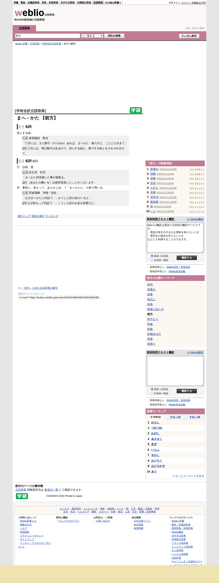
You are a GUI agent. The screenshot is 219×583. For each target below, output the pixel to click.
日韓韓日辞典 (84, 2)
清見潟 (154, 197)
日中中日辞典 (67, 2)
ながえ (154, 187)
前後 (150, 304)
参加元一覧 (51, 489)
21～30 (194, 416)
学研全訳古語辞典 (51, 44)
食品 (120, 511)
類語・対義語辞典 (30, 2)
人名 (127, 511)
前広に (151, 299)
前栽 (150, 329)
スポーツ (103, 511)
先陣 (153, 192)
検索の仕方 (26, 524)
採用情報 (138, 528)
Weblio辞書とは (28, 521)
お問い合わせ (103, 521)
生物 (113, 511)
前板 (150, 324)
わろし (155, 422)
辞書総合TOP (199, 2)
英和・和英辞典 (50, 2)
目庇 (153, 183)
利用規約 (24, 532)
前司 (150, 284)
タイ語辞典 (177, 550)
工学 (133, 508)
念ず (154, 444)
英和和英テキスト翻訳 (160, 219)
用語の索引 (38, 216)
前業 (150, 338)
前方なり (152, 319)
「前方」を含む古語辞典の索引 (40, 287)
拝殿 (153, 173)
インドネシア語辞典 (182, 546)
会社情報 (138, 524)
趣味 (94, 511)
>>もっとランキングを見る (188, 475)
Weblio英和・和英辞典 (178, 267)
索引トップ (24, 216)
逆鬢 (153, 178)
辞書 (16, 2)
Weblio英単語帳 (177, 271)
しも (153, 211)
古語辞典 (98, 2)
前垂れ (154, 169)
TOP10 (155, 417)
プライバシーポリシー (32, 535)
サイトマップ (27, 539)
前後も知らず (155, 309)
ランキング (51, 216)
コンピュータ (90, 508)
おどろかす (158, 466)
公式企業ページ (142, 521)
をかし (155, 455)
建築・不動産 (145, 508)
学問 (157, 508)
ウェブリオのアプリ (68, 521)
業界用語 (76, 508)
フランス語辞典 (180, 543)
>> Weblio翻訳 (195, 219)
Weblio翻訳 (177, 532)
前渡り (151, 343)
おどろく (156, 460)
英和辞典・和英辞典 (182, 528)
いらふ (155, 449)
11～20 (175, 416)
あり (154, 471)
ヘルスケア (83, 511)
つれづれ (156, 427)
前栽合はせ (154, 333)
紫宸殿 (154, 201)
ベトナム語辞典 (180, 554)
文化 (65, 511)
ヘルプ (23, 528)
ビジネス (64, 508)
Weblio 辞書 (21, 44)
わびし (155, 433)
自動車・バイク (115, 508)
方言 (134, 511)
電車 (102, 508)
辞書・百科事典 (147, 511)
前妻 (150, 294)
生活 (72, 511)
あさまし (156, 438)
